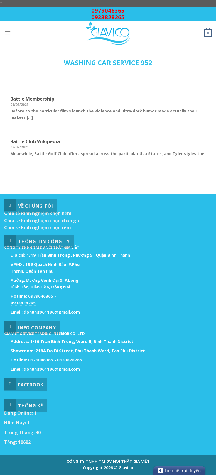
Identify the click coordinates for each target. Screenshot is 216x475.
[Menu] (7, 33)
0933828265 (108, 17)
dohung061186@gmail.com (52, 312)
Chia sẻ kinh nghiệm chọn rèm (37, 227)
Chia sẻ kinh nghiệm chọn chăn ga (41, 220)
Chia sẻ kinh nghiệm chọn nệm (38, 213)
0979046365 (108, 10)
